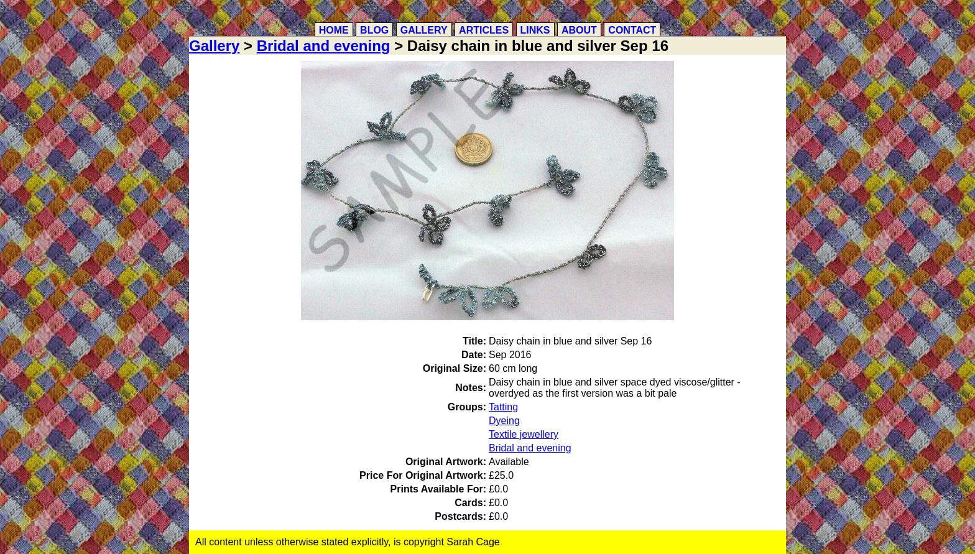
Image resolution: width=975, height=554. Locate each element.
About (579, 30)
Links (535, 30)
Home (334, 30)
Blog (374, 30)
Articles (484, 30)
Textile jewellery (523, 434)
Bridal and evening (323, 45)
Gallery (424, 30)
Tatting (503, 407)
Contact (632, 30)
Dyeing (504, 420)
